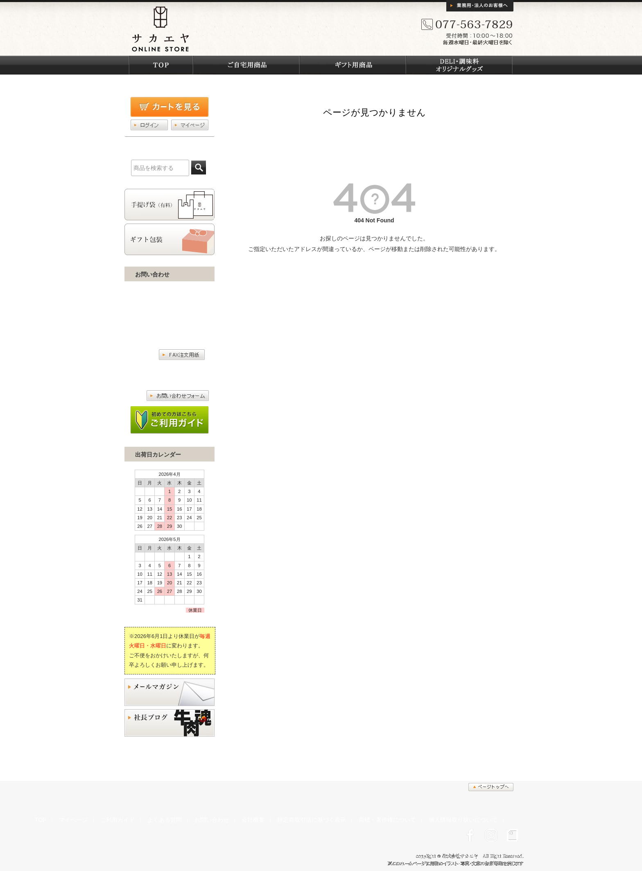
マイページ (73, 820)
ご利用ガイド (117, 820)
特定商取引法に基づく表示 (311, 820)
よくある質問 (164, 820)
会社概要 (253, 820)
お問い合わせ (211, 820)
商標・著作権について (387, 820)
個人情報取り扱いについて (463, 820)
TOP (40, 820)
